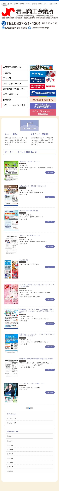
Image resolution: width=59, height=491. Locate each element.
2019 (10, 467)
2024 (10, 445)
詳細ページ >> (50, 172)
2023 (10, 449)
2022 (10, 454)
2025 (10, 441)
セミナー (11, 423)
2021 (10, 458)
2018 (10, 471)
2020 (10, 462)
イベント (11, 418)
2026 (10, 436)
